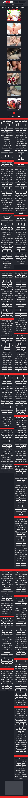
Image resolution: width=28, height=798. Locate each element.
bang (2, 242)
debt (19, 196)
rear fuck (6, 664)
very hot (17, 683)
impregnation (10, 447)
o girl (17, 519)
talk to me (21, 582)
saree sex (6, 687)
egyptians (23, 246)
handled (10, 396)
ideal (3, 436)
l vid (16, 375)
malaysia (25, 445)
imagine (7, 438)
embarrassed (21, 263)
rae (3, 618)
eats (22, 230)
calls (26, 122)
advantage (4, 198)
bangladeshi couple (10, 259)
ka (16, 335)
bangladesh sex (9, 257)
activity (7, 177)
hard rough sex (5, 423)
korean (16, 368)
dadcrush (25, 169)
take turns (17, 580)
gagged (10, 321)
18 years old (11, 151)
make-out (17, 436)
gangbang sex (4, 331)
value (16, 669)
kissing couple (23, 354)
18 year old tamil (7, 143)
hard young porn (12, 9)
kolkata (26, 366)
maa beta (16, 420)
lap (15, 388)
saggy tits (2, 675)
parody (2, 607)
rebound (8, 666)
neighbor (24, 491)
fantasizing (3, 307)
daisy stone (24, 175)
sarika (11, 687)
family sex (4, 297)
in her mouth (9, 459)
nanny (24, 470)
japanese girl (25, 297)
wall (23, 715)
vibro (20, 696)
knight (16, 362)
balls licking (3, 240)
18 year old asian (7, 137)
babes (10, 215)
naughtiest (19, 481)
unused (23, 655)
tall (17, 586)
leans (21, 411)
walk (24, 713)
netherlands (24, 499)
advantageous (9, 198)
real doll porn (10, 645)
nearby (22, 487)
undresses (18, 637)
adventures (7, 200)
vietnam (19, 700)
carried (25, 147)
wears (21, 738)
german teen (10, 356)
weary (25, 738)
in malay (10, 465)
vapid (17, 671)
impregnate (9, 445)
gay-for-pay (10, 341)
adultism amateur (9, 194)
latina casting (20, 396)
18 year (4, 133)
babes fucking (7, 217)
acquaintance (4, 175)
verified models (18, 677)
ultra (21, 610)
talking (17, 584)
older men (16, 552)
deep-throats (21, 212)
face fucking (5, 274)
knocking (25, 364)
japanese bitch (24, 291)
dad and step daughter (21, 167)
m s (19, 418)
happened (6, 402)
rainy (11, 620)
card (19, 143)
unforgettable (23, 643)
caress (20, 145)
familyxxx (3, 303)
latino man (21, 402)
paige (5, 576)
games (8, 325)
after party (11, 208)
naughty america (21, 483)
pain (8, 576)
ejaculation (16, 250)
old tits (16, 550)
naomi (18, 472)
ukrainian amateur (21, 602)
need (24, 489)
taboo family (24, 574)
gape (5, 333)
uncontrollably (23, 624)
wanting (18, 721)
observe (21, 521)
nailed (25, 466)
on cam (24, 556)
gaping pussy (3, 337)
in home (11, 461)
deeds (22, 200)
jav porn (21, 328)
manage (21, 461)
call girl (16, 122)
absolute (9, 167)
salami (9, 675)
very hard (24, 681)
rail (7, 618)
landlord (24, 384)
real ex (5, 647)
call (26, 120)
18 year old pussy (7, 141)
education (24, 240)
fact (7, 285)
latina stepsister (23, 400)
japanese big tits (18, 291)
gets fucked (5, 364)
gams (11, 325)
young (23, 764)
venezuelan (17, 673)
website (24, 748)
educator (17, 242)
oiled (24, 533)
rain (8, 620)
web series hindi (17, 742)
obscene (16, 521)
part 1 (8, 607)
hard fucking (4, 419)
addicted (3, 181)
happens (11, 402)
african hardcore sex (4, 208)
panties (4, 599)
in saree (11, 467)
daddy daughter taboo (19, 173)
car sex (16, 143)
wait (22, 709)
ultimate (24, 608)
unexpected (17, 639)
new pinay (25, 510)
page (11, 574)
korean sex (25, 368)
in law (6, 465)
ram (5, 622)
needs (21, 491)
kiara (17, 341)
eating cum (22, 228)
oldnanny (19, 554)
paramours (7, 603)
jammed (25, 276)
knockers (20, 364)
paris (5, 605)
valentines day (24, 667)
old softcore (25, 548)
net (20, 499)
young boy (18, 768)
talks (25, 584)
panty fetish (3, 601)
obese (25, 519)
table (25, 572)
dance (21, 179)
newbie (21, 514)
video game (21, 698)
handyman (3, 400)
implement (4, 445)
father (11, 316)
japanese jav (24, 303)
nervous (17, 499)
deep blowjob (19, 204)
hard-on (9, 425)
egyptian (24, 242)
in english (3, 457)
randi (2, 624)
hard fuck (3, 417)
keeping (17, 337)
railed (10, 618)
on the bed (18, 562)
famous (7, 303)
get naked (11, 360)
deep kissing (24, 206)
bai (11, 228)
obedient (20, 519)
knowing (16, 366)
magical (25, 430)
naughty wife (18, 487)
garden (8, 337)
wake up (18, 713)
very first (20, 681)
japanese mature (18, 307)
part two (7, 609)
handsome (10, 398)
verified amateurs (18, 675)
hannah (2, 402)
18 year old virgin (5, 147)
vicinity (23, 696)
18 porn (5, 129)
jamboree (17, 276)
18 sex (2, 131)
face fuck (10, 272)
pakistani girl (10, 584)
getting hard (10, 366)
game (9, 323)
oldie (16, 554)
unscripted (23, 651)
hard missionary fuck (5, 421)
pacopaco (7, 574)
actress (10, 177)
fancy (11, 303)
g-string (4, 321)
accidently (2, 173)
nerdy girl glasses (22, 497)
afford (11, 202)
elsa (21, 259)
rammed (8, 622)
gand (3, 327)
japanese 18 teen (23, 287)
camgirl (21, 129)
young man (18, 770)
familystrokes (10, 301)
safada (8, 673)
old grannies (19, 546)
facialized (4, 285)
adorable (6, 185)
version (20, 679)
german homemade (7, 352)
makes (25, 436)
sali (12, 675)
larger (26, 388)
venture (21, 673)
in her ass (4, 459)
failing (10, 285)
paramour (2, 603)
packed (11, 572)
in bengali (10, 453)
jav (21, 326)
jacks (22, 272)
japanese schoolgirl (18, 314)
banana (11, 240)
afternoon (9, 210)
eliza (25, 257)
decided (21, 198)
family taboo (4, 299)
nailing (16, 468)
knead (22, 360)
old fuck (24, 544)
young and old (18, 766)
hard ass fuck (5, 413)
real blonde (7, 637)
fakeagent (7, 289)
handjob (9, 394)
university (16, 649)
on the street (21, 566)
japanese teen (21, 318)
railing (3, 620)
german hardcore (7, 350)
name (17, 470)
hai (9, 375)
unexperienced (24, 641)
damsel (24, 177)
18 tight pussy (7, 131)
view (22, 700)
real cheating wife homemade (7, 639)
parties (11, 609)
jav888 (25, 328)
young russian (23, 770)
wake (24, 711)
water (23, 732)
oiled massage (19, 535)
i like (2, 432)
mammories (19, 457)
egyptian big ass (24, 244)
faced (7, 276)
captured (17, 141)
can (17, 133)
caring (21, 147)
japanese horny (24, 301)
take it (19, 578)
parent (12, 603)
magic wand (21, 430)
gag (7, 321)
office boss (18, 529)
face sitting (9, 274)
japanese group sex (21, 299)
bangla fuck (4, 250)
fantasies (10, 305)
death (16, 196)
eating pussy (18, 230)
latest (24, 392)
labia (19, 375)
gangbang (9, 329)
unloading (21, 649)
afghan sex (7, 204)
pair (7, 580)
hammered (3, 390)
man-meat (16, 461)
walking (20, 715)
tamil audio (18, 590)
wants (21, 721)
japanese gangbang (18, 297)
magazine (24, 428)
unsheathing (23, 653)
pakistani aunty (4, 584)
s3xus (5, 671)
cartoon (25, 149)
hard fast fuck (9, 415)
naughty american (18, 485)
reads (7, 633)
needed (17, 491)
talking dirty (21, 584)
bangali (3, 244)
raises (2, 622)
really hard (10, 662)
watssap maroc (19, 734)
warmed (21, 723)
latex (23, 394)
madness (24, 426)
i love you (8, 432)
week (25, 750)
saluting (10, 677)
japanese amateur (24, 289)
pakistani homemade (7, 588)
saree (3, 687)
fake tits (3, 289)
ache (12, 173)
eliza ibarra (17, 259)
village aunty (23, 704)
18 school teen (10, 129)
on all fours (20, 556)
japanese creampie (18, 295)
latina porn (18, 398)
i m (12, 432)
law (15, 404)
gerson (4, 358)
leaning (18, 411)
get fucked (3, 360)
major (22, 434)
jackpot (19, 272)
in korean (10, 463)
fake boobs (10, 287)
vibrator (16, 696)
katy (25, 335)
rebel (5, 666)
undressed (23, 635)
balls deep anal (3, 238)
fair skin (3, 287)
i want (3, 434)
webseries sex (19, 748)
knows (20, 366)
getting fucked (4, 366)
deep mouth (17, 208)
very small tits (18, 689)
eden (26, 238)
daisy (20, 175)
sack (11, 671)
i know (11, 430)
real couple (7, 641)
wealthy (22, 736)
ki (25, 339)
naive (22, 468)
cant (26, 137)
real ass (11, 635)
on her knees (23, 560)
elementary (22, 257)
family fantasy (4, 293)
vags (16, 667)
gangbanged (10, 331)
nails (19, 468)
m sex (22, 418)
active (3, 177)
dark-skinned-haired (23, 185)
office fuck (23, 529)
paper (12, 601)
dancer (25, 179)
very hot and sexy (23, 683)
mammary (24, 455)
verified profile (24, 677)
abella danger (9, 163)
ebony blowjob (23, 234)
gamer (12, 323)
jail (20, 274)
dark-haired (23, 183)
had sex (3, 375)
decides (25, 198)
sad (1, 673)
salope (7, 677)
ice (8, 434)
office (24, 527)
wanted (25, 719)
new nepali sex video (18, 510)
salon (3, 677)
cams (21, 131)
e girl (18, 217)
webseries (23, 746)
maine (19, 434)
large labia (22, 388)
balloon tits (3, 236)
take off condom (24, 578)
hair (11, 375)
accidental (11, 169)
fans (6, 305)
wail (16, 709)
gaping (11, 335)
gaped (8, 333)
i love (5, 432)
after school (5, 210)
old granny (23, 546)
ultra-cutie (18, 612)
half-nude (2, 388)
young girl (23, 768)
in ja (7, 463)
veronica (16, 679)
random (5, 624)
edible (20, 240)
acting (8, 175)
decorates (17, 200)
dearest (24, 194)
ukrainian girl (24, 604)
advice (12, 200)
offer (25, 525)
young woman (17, 774)
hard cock (9, 413)
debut (22, 196)
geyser (10, 370)
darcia (23, 181)
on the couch (23, 562)
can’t (20, 139)
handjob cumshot (5, 396)
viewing (26, 700)
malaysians (24, 449)
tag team (25, 576)
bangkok (10, 246)
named (21, 470)
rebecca (10, 664)
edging (17, 240)
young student (19, 772)
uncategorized (23, 614)
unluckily (25, 649)
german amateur (7, 348)
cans (23, 137)
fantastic (7, 307)
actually (3, 179)
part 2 (12, 607)
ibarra (6, 434)
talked (25, 582)
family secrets (10, 295)
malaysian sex (18, 449)
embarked (18, 261)
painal (11, 576)
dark (26, 181)
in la (3, 465)
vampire (19, 669)
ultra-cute (24, 610)
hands (7, 398)
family (11, 291)
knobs (22, 362)
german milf (10, 354)
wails (19, 709)
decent (26, 196)
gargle (12, 337)
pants (7, 599)
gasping (3, 341)
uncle (25, 622)
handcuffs (5, 394)
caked (23, 120)
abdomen (4, 163)
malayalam (17, 445)
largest (16, 390)
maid (21, 432)
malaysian (17, 447)
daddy (23, 171)
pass (10, 613)
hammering (8, 390)
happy (5, 404)
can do (20, 133)
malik (17, 453)
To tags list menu (22, 1)
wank (17, 717)
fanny (3, 305)
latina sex (17, 400)
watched (20, 730)
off (22, 525)
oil (20, 531)
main (16, 434)
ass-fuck (17, 9)
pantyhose (8, 601)
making (18, 438)
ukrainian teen (19, 608)
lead (26, 404)
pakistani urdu (10, 590)
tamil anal (23, 588)
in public (7, 467)
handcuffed (9, 392)
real (2, 635)
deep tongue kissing (23, 208)
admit (3, 185)
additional (3, 183)
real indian (10, 649)
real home (8, 647)
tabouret (21, 576)
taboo (20, 574)
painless (11, 578)
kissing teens (19, 356)
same (2, 679)
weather (17, 740)
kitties (16, 360)
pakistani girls (7, 586)
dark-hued (17, 185)
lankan (25, 386)
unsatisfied (18, 651)
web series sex (24, 742)
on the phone (23, 564)
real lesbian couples (4, 653)
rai (5, 618)
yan (20, 757)
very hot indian (18, 685)
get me (7, 360)
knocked (16, 364)
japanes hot (24, 285)
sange (8, 683)
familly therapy (6, 291)
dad (19, 165)
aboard (11, 165)
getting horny (5, 368)
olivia (23, 554)
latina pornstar (23, 398)
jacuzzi (25, 272)
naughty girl (24, 485)
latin (25, 394)
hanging (7, 400)
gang (6, 327)
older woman (22, 552)
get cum (10, 358)
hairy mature (5, 386)
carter (22, 149)
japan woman (18, 285)
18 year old (3, 135)
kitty (19, 360)
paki (7, 582)
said (6, 675)
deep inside (18, 206)
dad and (22, 165)
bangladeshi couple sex (7, 261)
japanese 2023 (17, 289)
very (16, 681)
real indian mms (7, 651)
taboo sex (16, 576)
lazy (23, 404)
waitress (18, 711)
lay (18, 404)
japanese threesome (21, 320)
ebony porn (23, 236)
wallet (26, 715)
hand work (4, 392)
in (11, 451)
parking (12, 605)
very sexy (17, 687)
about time (5, 167)
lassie (23, 390)
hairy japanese (9, 384)
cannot (20, 137)
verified (25, 673)
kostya (16, 370)
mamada (20, 455)
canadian (17, 135)
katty (22, 335)
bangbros (7, 244)
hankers (11, 400)
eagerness (18, 219)
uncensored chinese (21, 618)
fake (6, 287)
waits (21, 711)
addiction (7, 181)
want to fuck (20, 719)
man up (24, 459)
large (18, 388)
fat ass (4, 314)
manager (25, 461)
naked (26, 468)
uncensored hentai (21, 620)
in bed (6, 453)
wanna (25, 717)
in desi (12, 455)
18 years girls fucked (4, 151)
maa (25, 418)
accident (7, 169)
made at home (24, 422)
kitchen (24, 356)
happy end (8, 404)
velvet (20, 671)
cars (19, 149)
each (21, 217)
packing (3, 574)
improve (8, 451)
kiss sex (17, 352)
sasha (7, 689)
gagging (2, 323)
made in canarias (18, 424)
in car (5, 455)
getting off (9, 368)
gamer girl (3, 325)
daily (17, 175)
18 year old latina (7, 139)
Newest (16, 1)
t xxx (22, 572)
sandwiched (9, 681)
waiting (25, 709)
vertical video (25, 679)
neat (25, 487)
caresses (24, 145)
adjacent (10, 183)
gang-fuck (4, 329)
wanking (20, 717)
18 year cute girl (8, 133)
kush (23, 370)
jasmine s (17, 326)
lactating (25, 375)
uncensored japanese (19, 622)
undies (23, 633)
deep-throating (23, 210)
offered (18, 527)
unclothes (18, 624)
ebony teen (17, 238)
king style (18, 348)
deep (25, 200)
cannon (16, 137)
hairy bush (4, 384)
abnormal (7, 165)
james (21, 276)
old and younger (19, 544)
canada (24, 133)
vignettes (20, 702)
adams (7, 179)
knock (26, 362)
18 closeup (10, 122)
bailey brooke (4, 230)
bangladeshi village (7, 267)
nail (22, 466)
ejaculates (23, 248)
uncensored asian (23, 616)
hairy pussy (9, 386)
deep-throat (18, 210)
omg (26, 554)
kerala (17, 339)
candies (21, 135)
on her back (23, 558)
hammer (11, 388)
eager (24, 217)
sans (11, 683)
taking (25, 580)
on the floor (18, 564)
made (19, 422)
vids (15, 700)
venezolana (24, 671)
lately (18, 392)
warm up (17, 723)
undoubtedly (19, 635)
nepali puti (25, 493)
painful (2, 578)
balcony (8, 230)
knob (19, 362)
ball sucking (4, 234)
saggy (12, 673)
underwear (19, 633)
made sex (24, 424)
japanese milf (24, 307)
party (3, 613)
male (16, 451)
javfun (17, 330)
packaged (6, 572)
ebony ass (24, 232)
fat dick (12, 314)
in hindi (8, 461)
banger (3, 246)
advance (9, 196)
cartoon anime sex (21, 151)
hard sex (10, 423)
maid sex (25, 432)
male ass (20, 451)
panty (10, 599)
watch (17, 730)
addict (11, 179)
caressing (17, 147)
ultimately (17, 610)
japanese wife (19, 324)
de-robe (17, 194)
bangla (4, 248)
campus (17, 131)
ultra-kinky (23, 612)
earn (25, 219)
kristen (20, 370)
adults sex (5, 196)
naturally (21, 479)
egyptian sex (19, 246)
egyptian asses (17, 244)
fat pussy (7, 316)
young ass (24, 766)
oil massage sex (19, 533)
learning (23, 413)
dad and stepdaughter (18, 169)
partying (7, 613)
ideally (7, 436)
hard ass (11, 411)
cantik (18, 139)
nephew (22, 495)
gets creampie (8, 362)
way (24, 734)
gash (11, 339)
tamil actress (19, 588)
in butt (2, 455)
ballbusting (9, 234)
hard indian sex (9, 419)
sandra (4, 681)
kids (22, 341)
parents (2, 605)
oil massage (24, 531)
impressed (4, 449)
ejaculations (22, 250)
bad (2, 228)
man (23, 457)
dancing (16, 181)
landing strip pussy (19, 384)
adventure (2, 200)
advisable (3, 202)
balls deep (10, 236)
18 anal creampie (4, 122)
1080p (4, 120)
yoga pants (19, 764)
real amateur (6, 635)
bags (9, 228)
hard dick (4, 415)
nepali (16, 493)
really (6, 662)
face (7, 272)
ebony (25, 230)
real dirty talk (4, 645)
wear (25, 736)
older (26, 550)
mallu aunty (24, 453)
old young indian (21, 550)
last (26, 390)
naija (19, 466)
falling (11, 289)
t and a (19, 572)
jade (17, 274)
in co (8, 455)
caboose (16, 120)
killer (25, 341)
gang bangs (10, 327)
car (25, 141)
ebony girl (18, 236)
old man (16, 548)
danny (20, 181)
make (26, 434)
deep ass (23, 202)
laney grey (17, 386)
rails (6, 620)
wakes (22, 713)
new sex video (19, 512)
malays (21, 445)
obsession (21, 523)
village (18, 704)
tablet (17, 574)
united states (24, 647)
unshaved (18, 653)
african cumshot (7, 206)
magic (16, 430)
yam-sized (16, 757)
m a (16, 418)
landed (25, 382)
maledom (24, 451)
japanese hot (18, 303)
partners (7, 611)
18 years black (7, 149)
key (20, 339)
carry (16, 149)
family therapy (4, 301)
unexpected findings (23, 639)
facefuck (10, 276)
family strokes (9, 297)
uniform (21, 645)
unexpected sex (17, 641)
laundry (26, 402)
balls (7, 236)
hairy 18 (4, 382)
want (16, 719)
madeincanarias (18, 426)
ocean (17, 525)
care (22, 143)
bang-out (10, 242)
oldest (26, 552)
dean (21, 194)
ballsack (7, 240)
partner (3, 611)
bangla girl (9, 250)
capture (24, 139)
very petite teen (24, 685)
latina (16, 396)
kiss (24, 350)
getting (9, 364)
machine (20, 420)
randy (9, 624)
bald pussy (3, 232)
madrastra (17, 428)
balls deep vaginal (10, 238)
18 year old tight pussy (7, 145)
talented (17, 582)
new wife (24, 512)
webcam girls (23, 744)
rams (12, 622)
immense (11, 438)
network (19, 501)
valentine (19, 667)
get (6, 358)
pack (3, 572)
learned (19, 413)
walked (16, 715)
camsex (24, 131)
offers (21, 527)
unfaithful (18, 643)
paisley (10, 580)
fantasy (11, 307)
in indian (3, 463)
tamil (24, 586)
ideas (10, 436)
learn (24, 411)
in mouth (3, 467)
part (5, 607)
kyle (26, 370)
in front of (11, 457)
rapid (12, 624)
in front (7, 457)
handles (3, 398)
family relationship (4, 295)
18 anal (10, 120)
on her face (18, 560)
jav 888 (24, 326)
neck (17, 489)
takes (21, 580)
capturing (21, 141)
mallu (20, 453)
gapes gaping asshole (5, 335)
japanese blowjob (21, 293)
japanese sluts (18, 316)
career (26, 143)
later (21, 392)
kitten (26, 358)
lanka (21, 386)
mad (16, 422)
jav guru (17, 328)
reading (3, 633)
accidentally (11, 171)
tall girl (21, 586)
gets (4, 362)
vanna (26, 669)
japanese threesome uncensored (21, 322)
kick (19, 341)
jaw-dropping (24, 330)
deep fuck (23, 204)
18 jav (2, 129)
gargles (3, 339)
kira (21, 350)
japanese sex (25, 314)
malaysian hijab (23, 447)
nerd (25, 495)
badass (5, 228)
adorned (10, 185)
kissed (21, 352)
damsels (17, 179)
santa (3, 685)
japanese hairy (18, 301)
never (23, 501)
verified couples (24, 675)
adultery (3, 194)
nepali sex (17, 495)
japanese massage (21, 305)
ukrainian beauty (18, 604)
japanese (17, 287)
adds (7, 183)
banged (11, 244)
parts (11, 611)
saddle (5, 673)
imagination (3, 438)
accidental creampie (4, 171)
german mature (4, 354)
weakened (17, 736)
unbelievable (18, 614)
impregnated (4, 447)
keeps (21, 337)
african (11, 204)
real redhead (10, 655)
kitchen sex (22, 358)
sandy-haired (4, 683)
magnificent (17, 432)
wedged (21, 750)
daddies (19, 171)
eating (19, 228)
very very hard (24, 689)
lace (21, 375)
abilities (3, 165)
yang (23, 757)
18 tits (12, 131)
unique (25, 645)
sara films (6, 685)
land (22, 382)
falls (2, 291)
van (22, 669)
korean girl (20, 368)
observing (25, 521)
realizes (3, 662)
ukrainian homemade (21, 606)
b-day (4, 215)
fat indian (3, 316)
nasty (24, 472)
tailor (16, 578)
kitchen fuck (17, 358)
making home (23, 438)
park (8, 605)
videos (25, 698)
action (11, 175)
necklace (21, 489)
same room (6, 679)
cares (17, 145)
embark (25, 259)
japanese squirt (24, 316)
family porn (10, 293)
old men (20, 548)
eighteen (18, 248)
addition (11, 181)
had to (6, 375)
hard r (11, 421)
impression (9, 449)
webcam (18, 744)
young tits (23, 772)
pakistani (10, 582)
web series (24, 740)
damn (21, 177)
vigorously (24, 702)
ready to (10, 633)
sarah (11, 685)
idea (11, 434)
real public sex (4, 655)
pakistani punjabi (4, 590)
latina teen (16, 402)
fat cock (8, 314)
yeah (26, 757)
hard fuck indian (9, 417)
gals (5, 323)
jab (15, 272)
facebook (3, 276)
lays (20, 404)
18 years (10, 147)
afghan (3, 204)
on (16, 556)
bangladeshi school (7, 265)
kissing (18, 354)
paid (2, 576)
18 (6, 120)
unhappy (17, 645)
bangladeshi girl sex (7, 263)
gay (6, 341)
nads (16, 466)
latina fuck (25, 396)
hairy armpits (9, 382)
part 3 (3, 609)
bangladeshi (3, 259)
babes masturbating (5, 219)
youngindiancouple (24, 774)
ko (22, 366)
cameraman (17, 129)
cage (20, 120)
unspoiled (19, 655)
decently (17, 198)
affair (7, 202)
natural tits (17, 479)
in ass (3, 453)
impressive (4, 451)
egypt (21, 242)
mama (17, 455)
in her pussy (3, 461)
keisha (25, 337)
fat (1, 314)
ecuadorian (22, 238)
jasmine (24, 324)
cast (19, 160)
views (16, 702)
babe (7, 215)
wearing (17, 738)
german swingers (4, 356)
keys (23, 339)
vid (26, 696)
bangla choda (9, 248)
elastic (26, 250)
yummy (25, 776)
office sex (17, 531)
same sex (11, 679)
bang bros (6, 242)
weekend (21, 752)
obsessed (16, 523)
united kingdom (18, 647)
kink (21, 348)
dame (17, 177)
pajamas (3, 582)
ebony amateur (18, 232)
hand (12, 390)
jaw (19, 330)
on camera (18, 558)
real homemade (4, 649)
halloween (7, 388)
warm (24, 721)
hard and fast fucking (5, 411)
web (20, 740)
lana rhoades (18, 382)
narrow (21, 472)
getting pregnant (5, 370)
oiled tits (24, 535)
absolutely (2, 169)
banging (7, 246)
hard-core (5, 425)
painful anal (7, 578)
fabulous (3, 272)
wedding (17, 750)
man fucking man (19, 459)
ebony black (18, 234)
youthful (17, 776)
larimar (20, 390)
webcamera (19, 746)
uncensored (17, 616)
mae (21, 428)
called (20, 122)
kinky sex (18, 350)
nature (25, 479)
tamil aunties (23, 590)
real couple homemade (7, 643)
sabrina (8, 671)
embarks (23, 261)
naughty (23, 481)
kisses (25, 352)
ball (7, 232)
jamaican (23, 274)
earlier (22, 219)
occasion (25, 523)
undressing (23, 637)
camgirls (25, 129)
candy (25, 135)
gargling (7, 339)
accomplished (8, 173)
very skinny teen (23, 687)
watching (19, 732)
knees (26, 360)
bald (11, 230)
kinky (24, 348)
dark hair (18, 183)
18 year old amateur (9, 135)
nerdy (17, 497)
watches (24, 730)
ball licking (10, 232)
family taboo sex (9, 299)
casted (22, 160)
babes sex (10, 219)
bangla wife (4, 257)
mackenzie (25, 420)
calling (23, 122)
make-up (21, 436)
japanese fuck (24, 295)
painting (4, 580)
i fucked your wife (6, 430)
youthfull (21, 776)
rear (3, 664)
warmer (25, 723)
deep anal (18, 202)
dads (25, 173)
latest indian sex (18, 394)
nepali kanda (20, 493)
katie (19, 335)
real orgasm (11, 653)
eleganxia (17, 257)
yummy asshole (21, 778)
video (17, 698)
